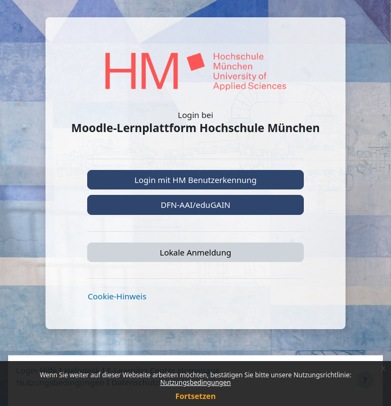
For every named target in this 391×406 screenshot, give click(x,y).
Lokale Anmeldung (195, 252)
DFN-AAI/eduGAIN (196, 204)
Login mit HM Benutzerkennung (195, 179)
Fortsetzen (195, 396)
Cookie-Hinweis (117, 296)
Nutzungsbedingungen (195, 382)
